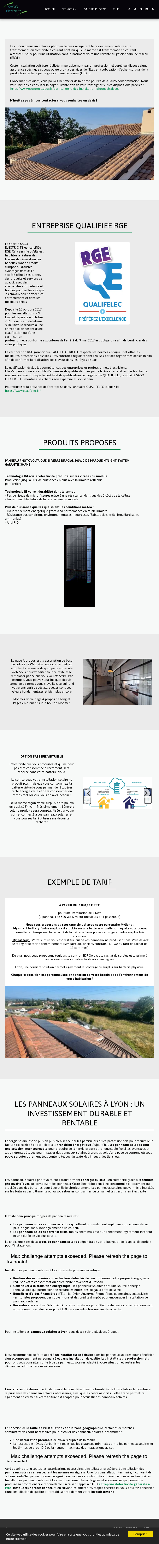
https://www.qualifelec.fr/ (23, 390)
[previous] (89, 793)
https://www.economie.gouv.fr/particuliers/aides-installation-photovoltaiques (64, 88)
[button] (69, 9)
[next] (145, 793)
